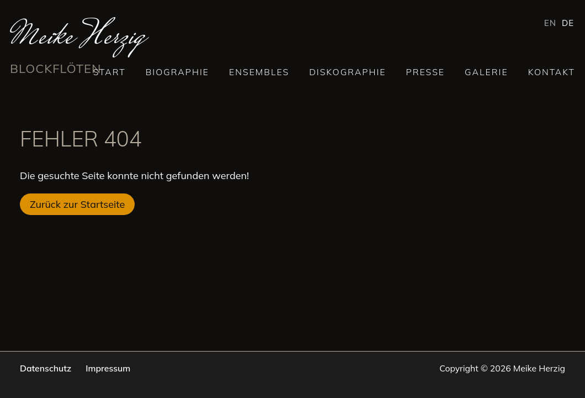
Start (109, 71)
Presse (425, 71)
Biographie (177, 71)
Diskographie (347, 71)
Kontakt (551, 71)
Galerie (486, 71)
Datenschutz (45, 368)
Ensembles (259, 71)
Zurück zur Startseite (77, 204)
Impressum (108, 368)
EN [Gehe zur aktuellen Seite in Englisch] (550, 23)
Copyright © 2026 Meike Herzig (502, 368)
